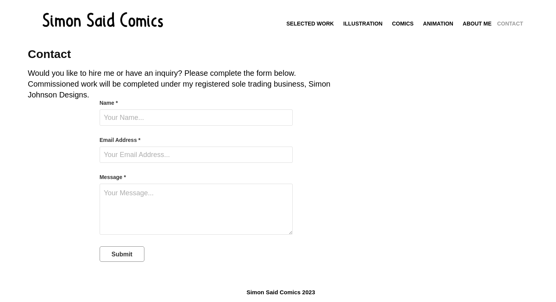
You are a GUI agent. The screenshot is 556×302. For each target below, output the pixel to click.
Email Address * (120, 140)
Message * (113, 177)
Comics (403, 23)
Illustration (363, 23)
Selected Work (310, 23)
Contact (510, 23)
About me (477, 23)
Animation (438, 23)
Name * (109, 103)
